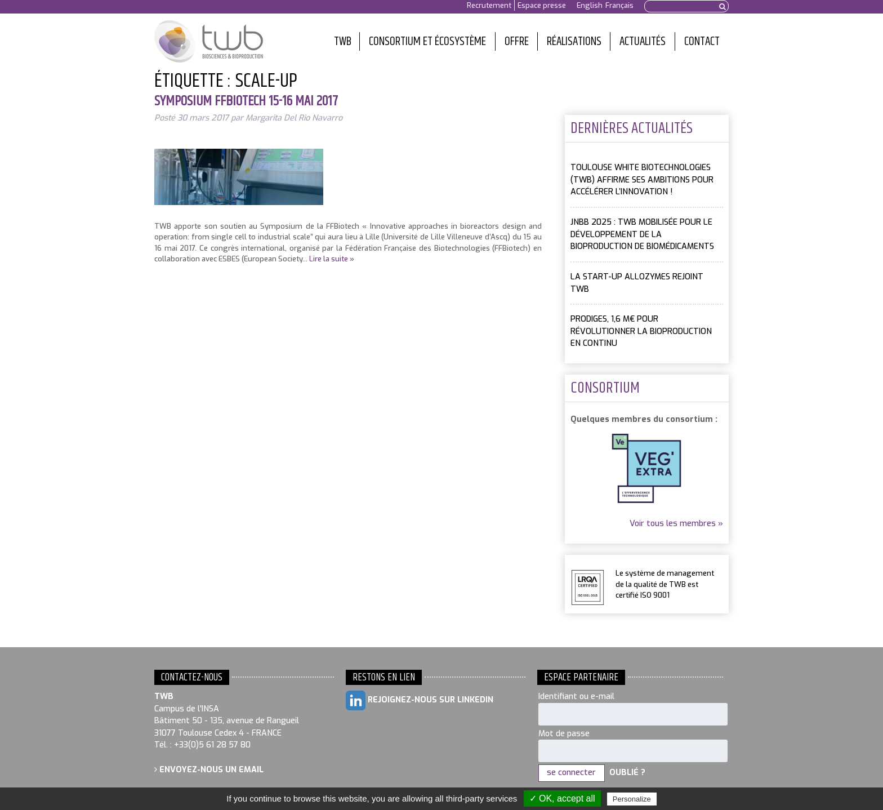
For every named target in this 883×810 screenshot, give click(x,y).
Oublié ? (627, 772)
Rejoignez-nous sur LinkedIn (419, 700)
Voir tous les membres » (676, 523)
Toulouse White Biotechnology (208, 42)
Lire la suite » (331, 259)
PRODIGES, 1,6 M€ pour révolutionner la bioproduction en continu (641, 331)
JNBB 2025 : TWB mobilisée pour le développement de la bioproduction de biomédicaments (642, 234)
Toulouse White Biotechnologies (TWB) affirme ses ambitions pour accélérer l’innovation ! (641, 179)
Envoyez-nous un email (209, 769)
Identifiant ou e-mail (576, 696)
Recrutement (489, 5)
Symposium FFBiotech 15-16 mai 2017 (246, 101)
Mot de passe (564, 733)
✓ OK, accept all (562, 798)
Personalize (632, 799)
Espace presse (542, 5)
